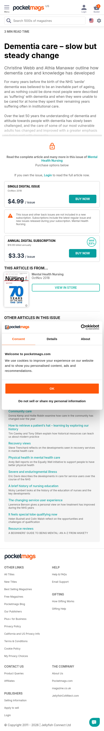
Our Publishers (13, 611)
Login (48, 175)
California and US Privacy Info (22, 633)
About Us (57, 673)
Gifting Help (59, 608)
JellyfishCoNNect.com (65, 695)
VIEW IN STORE (66, 287)
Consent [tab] (18, 339)
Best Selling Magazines (18, 589)
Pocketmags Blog (14, 604)
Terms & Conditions (16, 641)
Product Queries (14, 673)
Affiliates (9, 680)
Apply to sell (11, 707)
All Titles (9, 574)
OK (52, 388)
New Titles (10, 581)
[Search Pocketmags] (8, 21)
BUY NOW (83, 199)
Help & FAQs (59, 574)
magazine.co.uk (61, 688)
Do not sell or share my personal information (52, 401)
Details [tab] (52, 339)
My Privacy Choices (16, 656)
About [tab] (85, 339)
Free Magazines (13, 596)
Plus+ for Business (15, 618)
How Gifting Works (63, 601)
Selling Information (15, 700)
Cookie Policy (12, 648)
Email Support (60, 581)
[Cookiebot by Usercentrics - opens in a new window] (80, 327)
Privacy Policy (12, 626)
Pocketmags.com (62, 680)
